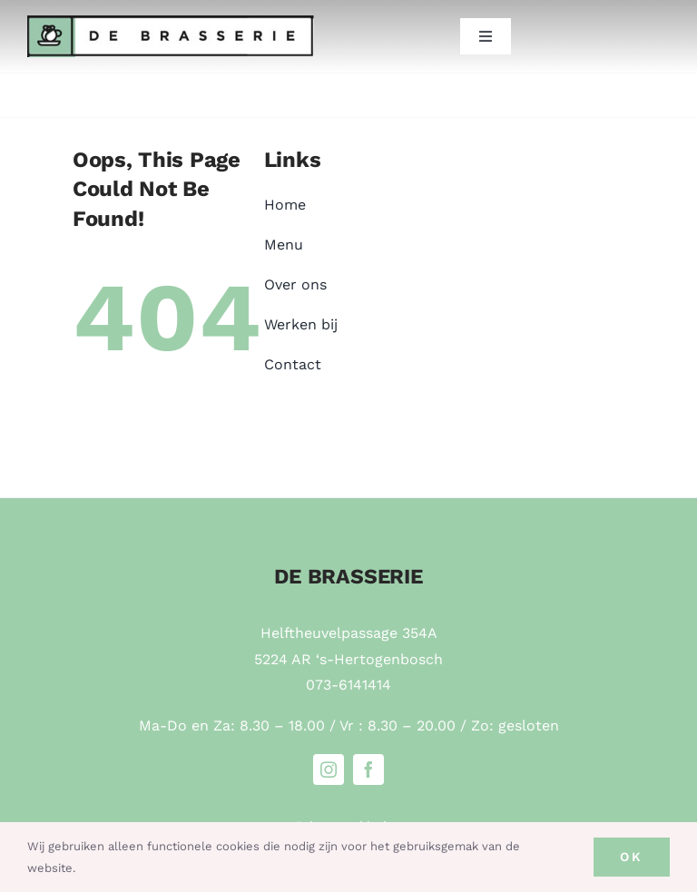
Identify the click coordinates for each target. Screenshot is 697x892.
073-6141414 (348, 684)
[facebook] (368, 769)
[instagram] (328, 769)
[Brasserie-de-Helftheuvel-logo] (170, 22)
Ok (631, 856)
